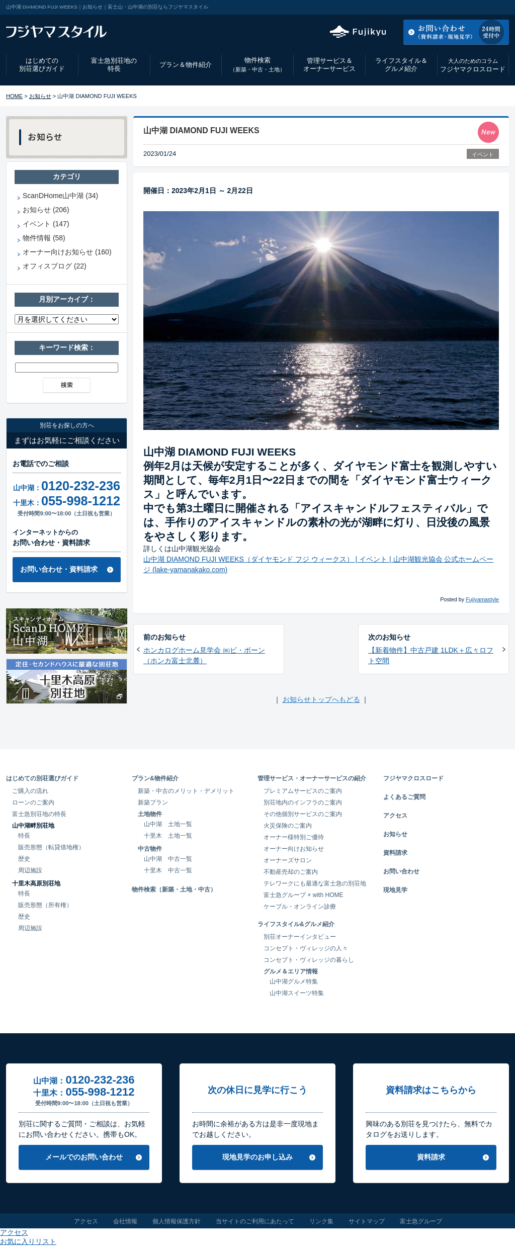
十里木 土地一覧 (168, 835)
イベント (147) (46, 224)
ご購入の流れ (30, 790)
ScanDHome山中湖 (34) (60, 196)
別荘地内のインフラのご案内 (303, 802)
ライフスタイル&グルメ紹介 (296, 924)
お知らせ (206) (46, 210)
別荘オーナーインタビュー (300, 936)
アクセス (428, 7)
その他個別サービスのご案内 (303, 814)
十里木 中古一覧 (168, 870)
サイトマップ (367, 1221)
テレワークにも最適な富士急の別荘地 (315, 883)
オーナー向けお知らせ (294, 848)
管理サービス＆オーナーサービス (329, 65)
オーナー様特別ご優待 (294, 837)
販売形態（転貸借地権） (51, 847)
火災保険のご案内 (288, 825)
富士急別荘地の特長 (114, 65)
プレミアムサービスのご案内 (303, 790)
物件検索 (257, 64)
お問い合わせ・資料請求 (59, 569)
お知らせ (40, 96)
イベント (483, 154)
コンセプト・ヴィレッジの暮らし (309, 959)
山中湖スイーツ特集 (297, 993)
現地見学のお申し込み (257, 1157)
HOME (14, 96)
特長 (24, 835)
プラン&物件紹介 (155, 778)
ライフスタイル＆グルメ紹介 (401, 65)
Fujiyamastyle (482, 599)
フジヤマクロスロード (472, 65)
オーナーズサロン (288, 860)
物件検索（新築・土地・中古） (174, 889)
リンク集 (321, 1221)
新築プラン (153, 802)
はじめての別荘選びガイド (42, 65)
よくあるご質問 (404, 796)
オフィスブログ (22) (55, 266)
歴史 (24, 858)
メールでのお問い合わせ (84, 1157)
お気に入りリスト (482, 7)
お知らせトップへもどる (321, 699)
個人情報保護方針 (176, 1221)
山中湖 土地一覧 (168, 824)
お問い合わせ (401, 871)
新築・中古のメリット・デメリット (186, 790)
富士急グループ (421, 1221)
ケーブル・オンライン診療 (300, 906)
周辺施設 (30, 870)
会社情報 (125, 1221)
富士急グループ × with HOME (304, 895)
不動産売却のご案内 (291, 871)
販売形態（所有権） (45, 905)
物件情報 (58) (44, 238)
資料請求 (395, 852)
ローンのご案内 (33, 802)
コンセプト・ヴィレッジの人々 (306, 948)
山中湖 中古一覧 (168, 858)
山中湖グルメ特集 (294, 981)
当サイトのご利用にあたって (255, 1221)
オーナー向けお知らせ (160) (67, 252)
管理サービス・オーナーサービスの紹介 (312, 778)
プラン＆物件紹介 (185, 64)
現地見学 (395, 889)
